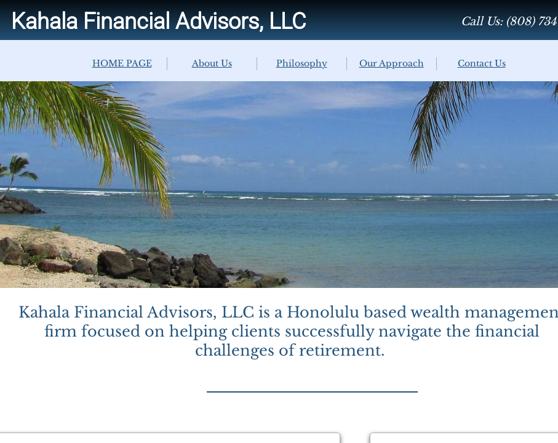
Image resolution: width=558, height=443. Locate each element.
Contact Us (482, 63)
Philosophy (301, 63)
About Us (212, 63)
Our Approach (391, 63)
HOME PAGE (122, 63)
